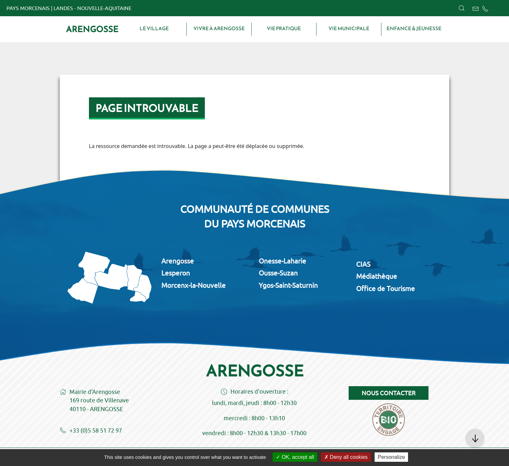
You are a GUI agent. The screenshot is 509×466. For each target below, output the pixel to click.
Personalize (391, 457)
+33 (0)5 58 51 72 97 (91, 431)
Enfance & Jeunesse (414, 28)
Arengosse (92, 29)
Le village (154, 28)
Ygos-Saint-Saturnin (288, 285)
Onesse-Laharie (282, 261)
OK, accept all (295, 457)
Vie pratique (284, 28)
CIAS (363, 264)
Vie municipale (349, 28)
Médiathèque (376, 276)
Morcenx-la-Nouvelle (193, 285)
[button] (461, 8)
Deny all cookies (346, 457)
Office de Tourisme (385, 288)
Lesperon (175, 273)
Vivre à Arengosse (219, 28)
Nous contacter (389, 393)
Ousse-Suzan (278, 273)
